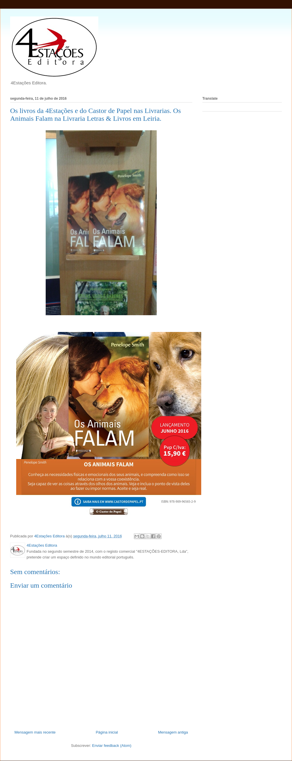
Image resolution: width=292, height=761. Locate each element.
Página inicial (107, 732)
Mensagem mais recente (35, 732)
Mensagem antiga (173, 732)
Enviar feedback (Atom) (112, 745)
